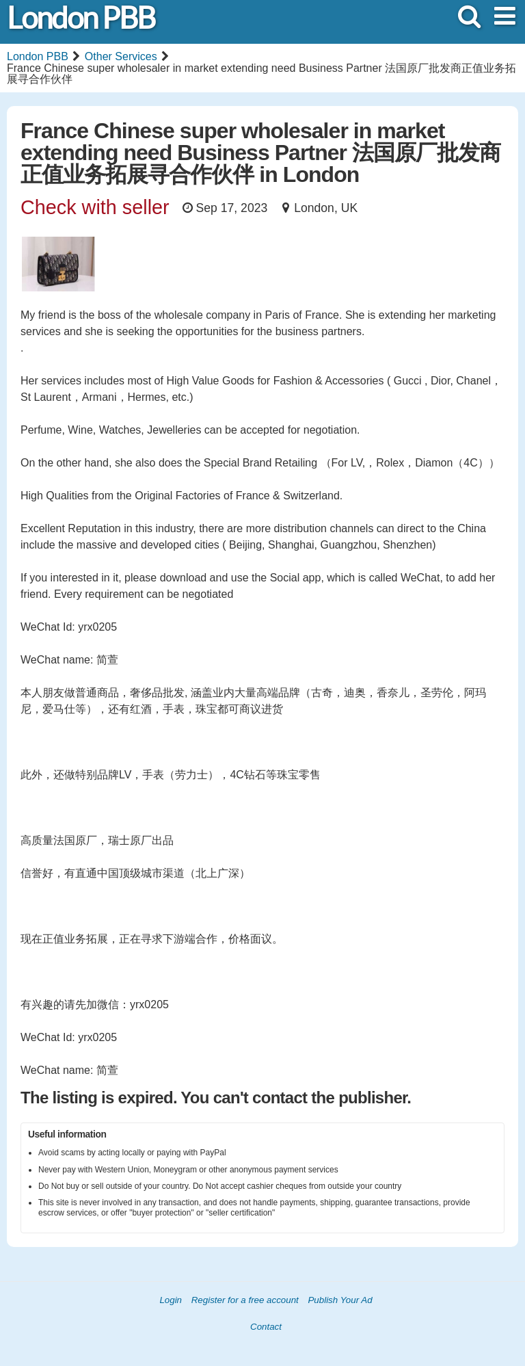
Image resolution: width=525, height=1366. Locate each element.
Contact (266, 1327)
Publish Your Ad (340, 1300)
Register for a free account (245, 1300)
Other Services (121, 56)
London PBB (80, 18)
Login (170, 1300)
